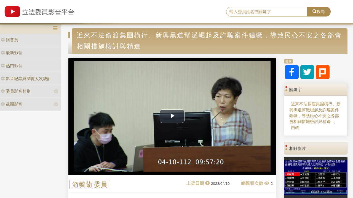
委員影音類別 (16, 91)
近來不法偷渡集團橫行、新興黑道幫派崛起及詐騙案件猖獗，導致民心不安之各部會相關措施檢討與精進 (315, 112)
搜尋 (318, 11)
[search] (266, 12)
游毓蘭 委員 (89, 184)
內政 (295, 127)
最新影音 (11, 52)
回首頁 (9, 39)
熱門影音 (11, 65)
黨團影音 (11, 104)
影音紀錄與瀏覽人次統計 (26, 78)
